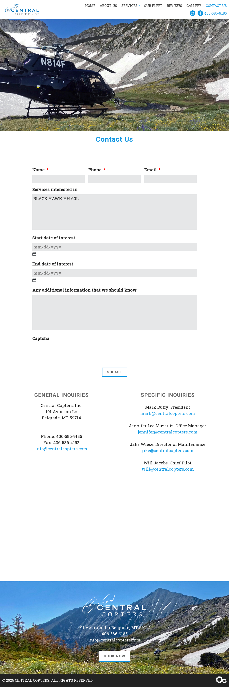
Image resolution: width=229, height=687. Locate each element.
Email (152, 169)
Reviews (174, 6)
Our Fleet (153, 6)
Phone (96, 169)
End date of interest (52, 264)
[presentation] (66, 387)
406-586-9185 (215, 13)
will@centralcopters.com (168, 469)
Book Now (114, 656)
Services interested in (54, 189)
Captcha (40, 338)
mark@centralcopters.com (167, 413)
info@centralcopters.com (61, 448)
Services (129, 6)
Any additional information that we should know (84, 290)
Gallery (194, 6)
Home (90, 6)
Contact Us (216, 6)
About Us (108, 6)
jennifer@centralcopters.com (168, 432)
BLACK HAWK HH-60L (114, 212)
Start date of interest (53, 237)
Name (40, 169)
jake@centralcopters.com (168, 450)
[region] (114, 65)
